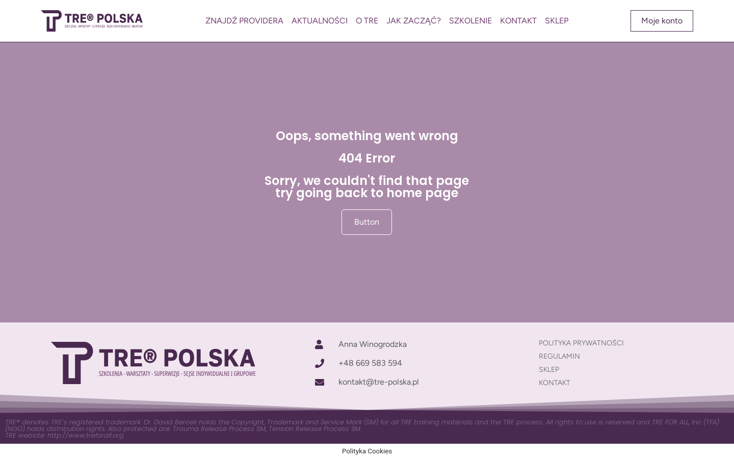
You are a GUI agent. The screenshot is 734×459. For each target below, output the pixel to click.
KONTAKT (518, 20)
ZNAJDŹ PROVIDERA (244, 20)
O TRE (367, 20)
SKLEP (556, 20)
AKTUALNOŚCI (320, 20)
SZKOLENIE (470, 20)
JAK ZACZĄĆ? (413, 20)
